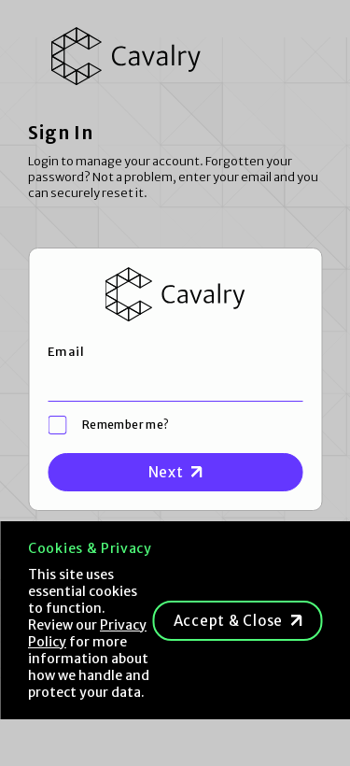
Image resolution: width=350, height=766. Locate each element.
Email (66, 352)
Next (166, 472)
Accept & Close (229, 621)
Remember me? (125, 425)
